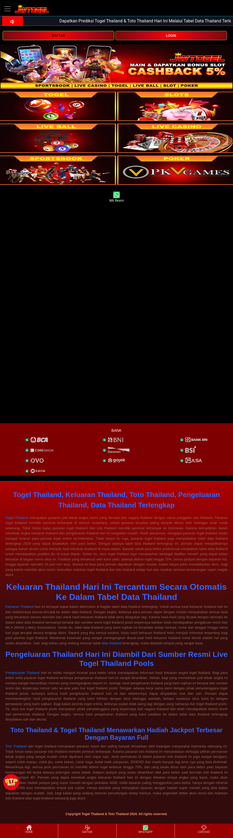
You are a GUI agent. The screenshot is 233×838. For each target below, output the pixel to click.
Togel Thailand (16, 518)
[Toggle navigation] (7, 8)
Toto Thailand (16, 746)
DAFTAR (58, 36)
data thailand (111, 643)
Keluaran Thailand (19, 607)
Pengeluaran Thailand (22, 673)
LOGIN (171, 36)
